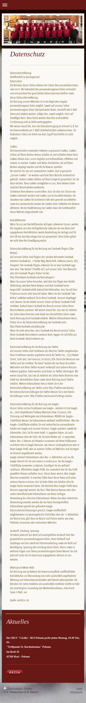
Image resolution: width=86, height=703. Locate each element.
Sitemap (28, 688)
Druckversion (13, 688)
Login (79, 688)
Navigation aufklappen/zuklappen (43, 5)
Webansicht (76, 692)
